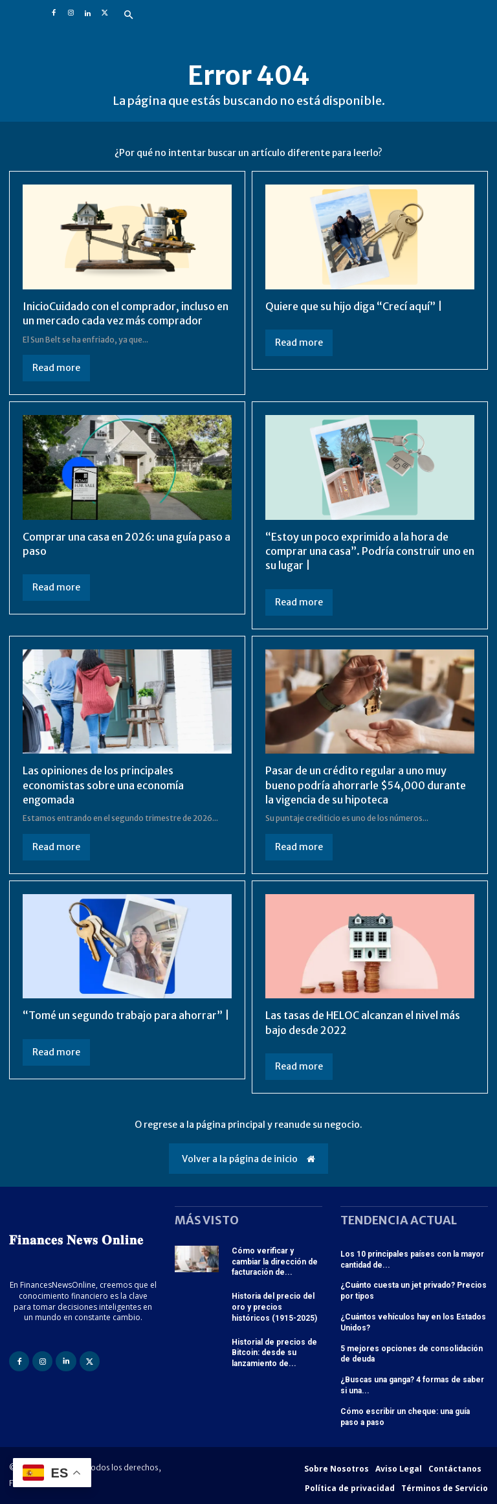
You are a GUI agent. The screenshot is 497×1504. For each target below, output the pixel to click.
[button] (128, 15)
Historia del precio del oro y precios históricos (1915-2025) (274, 1307)
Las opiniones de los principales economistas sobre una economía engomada (103, 785)
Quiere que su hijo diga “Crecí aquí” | (353, 306)
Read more (56, 368)
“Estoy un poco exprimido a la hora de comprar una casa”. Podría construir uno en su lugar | (369, 551)
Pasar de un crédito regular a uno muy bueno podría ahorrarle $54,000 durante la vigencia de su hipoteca (365, 785)
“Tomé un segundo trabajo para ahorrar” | (126, 1015)
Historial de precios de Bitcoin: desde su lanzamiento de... (274, 1353)
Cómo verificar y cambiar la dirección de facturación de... (275, 1261)
